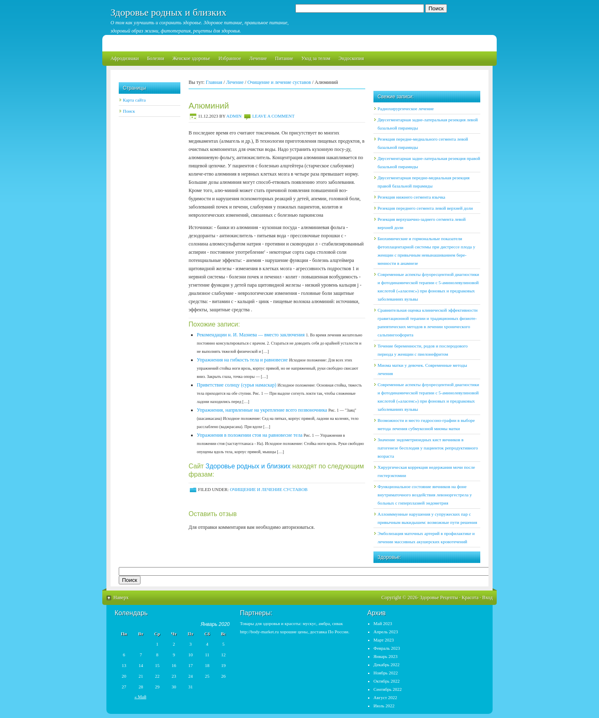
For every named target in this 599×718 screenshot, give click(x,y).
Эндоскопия (351, 58)
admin (234, 115)
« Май (140, 696)
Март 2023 (383, 639)
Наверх (121, 597)
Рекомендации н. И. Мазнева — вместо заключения (251, 335)
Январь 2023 (385, 656)
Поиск (129, 111)
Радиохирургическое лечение (406, 108)
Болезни (155, 58)
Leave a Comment (273, 115)
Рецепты (449, 597)
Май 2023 (382, 623)
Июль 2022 (383, 705)
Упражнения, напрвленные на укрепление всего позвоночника (262, 410)
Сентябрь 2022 (387, 689)
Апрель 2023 (385, 631)
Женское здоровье (191, 58)
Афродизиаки (125, 58)
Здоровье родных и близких (168, 12)
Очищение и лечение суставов (279, 82)
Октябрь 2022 (386, 681)
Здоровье (429, 597)
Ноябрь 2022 (385, 672)
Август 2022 (385, 697)
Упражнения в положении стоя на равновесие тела (249, 435)
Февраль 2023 (386, 648)
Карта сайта (134, 99)
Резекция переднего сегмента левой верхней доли (425, 208)
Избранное (230, 58)
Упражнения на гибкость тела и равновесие (242, 360)
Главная (214, 82)
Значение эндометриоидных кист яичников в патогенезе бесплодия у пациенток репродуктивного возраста (428, 448)
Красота (470, 597)
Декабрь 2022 (386, 664)
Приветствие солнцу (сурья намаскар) (236, 385)
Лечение (258, 58)
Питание (284, 58)
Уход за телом (315, 58)
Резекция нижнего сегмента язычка (411, 197)
